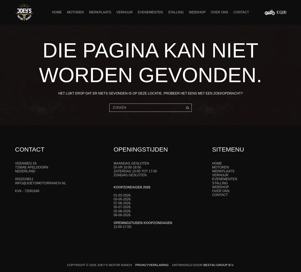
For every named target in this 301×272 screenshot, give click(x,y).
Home (57, 12)
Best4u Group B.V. (218, 265)
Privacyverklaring (151, 265)
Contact (241, 12)
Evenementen (150, 12)
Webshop (197, 12)
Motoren (75, 12)
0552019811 (24, 179)
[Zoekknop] (187, 108)
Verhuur (124, 12)
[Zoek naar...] (146, 108)
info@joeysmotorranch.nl (40, 183)
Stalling (176, 12)
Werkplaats (100, 12)
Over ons (219, 12)
